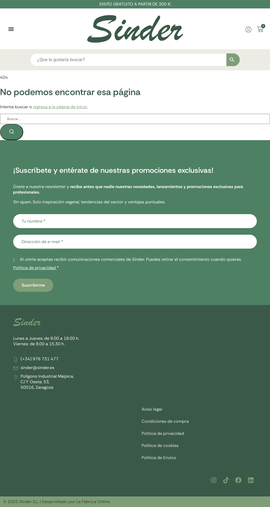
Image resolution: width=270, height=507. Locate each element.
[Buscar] (11, 132)
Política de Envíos (159, 457)
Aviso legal (152, 409)
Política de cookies (160, 445)
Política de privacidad (35, 267)
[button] (11, 28)
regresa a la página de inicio (60, 107)
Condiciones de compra (165, 421)
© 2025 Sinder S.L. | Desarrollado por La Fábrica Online (56, 501)
